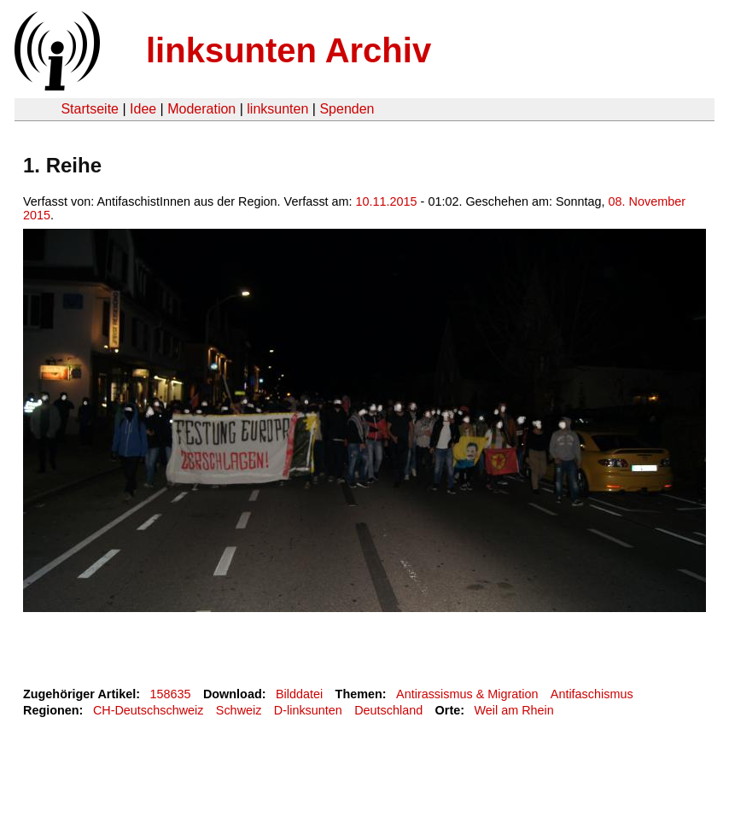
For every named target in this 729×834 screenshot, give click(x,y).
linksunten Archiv (288, 50)
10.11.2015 (386, 201)
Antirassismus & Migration (467, 694)
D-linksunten (308, 710)
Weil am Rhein (514, 710)
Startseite (90, 109)
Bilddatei (299, 694)
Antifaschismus (592, 694)
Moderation (201, 109)
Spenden (346, 109)
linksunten (277, 109)
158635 (170, 694)
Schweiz (239, 710)
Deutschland (388, 710)
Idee (143, 109)
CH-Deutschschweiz (148, 710)
